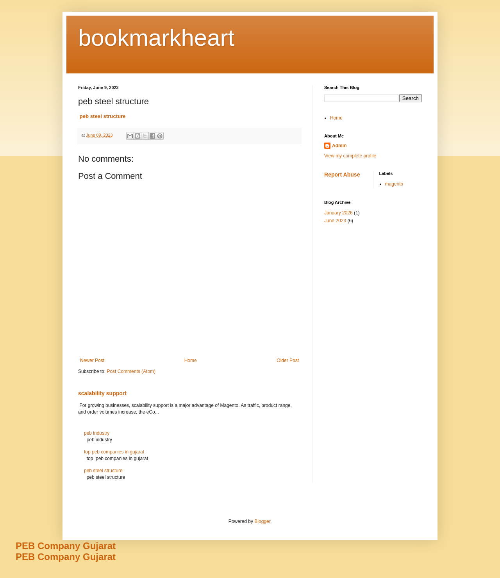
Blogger (262, 521)
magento (394, 184)
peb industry (96, 433)
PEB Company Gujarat (66, 546)
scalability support (102, 393)
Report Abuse (342, 174)
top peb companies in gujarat (114, 452)
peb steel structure (103, 470)
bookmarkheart (156, 38)
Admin (339, 145)
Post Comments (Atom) (131, 371)
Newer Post (92, 360)
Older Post (288, 360)
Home (190, 360)
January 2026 (338, 213)
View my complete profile (350, 156)
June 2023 (335, 220)
